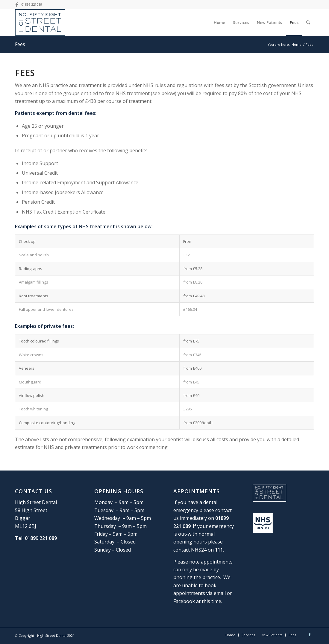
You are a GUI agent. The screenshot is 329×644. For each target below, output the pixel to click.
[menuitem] (219, 22)
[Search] (308, 22)
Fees (20, 44)
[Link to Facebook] (16, 4)
